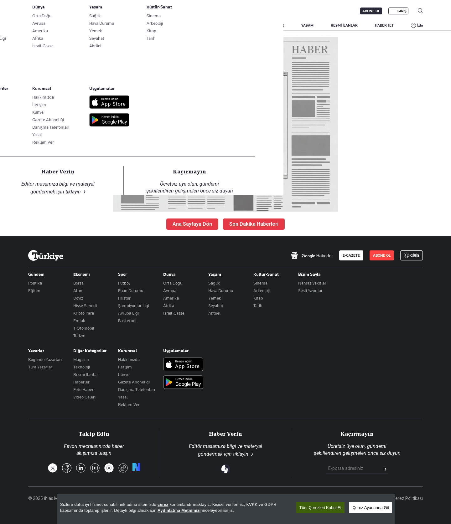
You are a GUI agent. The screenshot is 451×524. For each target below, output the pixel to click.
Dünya (169, 274)
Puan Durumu (130, 290)
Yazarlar (36, 350)
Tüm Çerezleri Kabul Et (320, 507)
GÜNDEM (153, 25)
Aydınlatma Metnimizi (179, 510)
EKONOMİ (219, 25)
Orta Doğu (172, 282)
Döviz (78, 298)
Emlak (79, 320)
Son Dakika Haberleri (253, 224)
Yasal (123, 396)
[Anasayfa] (45, 255)
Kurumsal (127, 350)
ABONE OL (371, 11)
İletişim (125, 366)
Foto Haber (83, 389)
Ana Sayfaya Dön (192, 224)
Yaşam (214, 274)
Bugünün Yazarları (45, 359)
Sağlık (214, 282)
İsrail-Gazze (173, 313)
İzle (420, 25)
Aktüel (214, 313)
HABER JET (384, 25)
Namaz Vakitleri (312, 282)
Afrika (168, 305)
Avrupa (169, 290)
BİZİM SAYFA (117, 25)
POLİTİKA (186, 25)
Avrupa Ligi (128, 313)
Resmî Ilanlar (85, 374)
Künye (123, 374)
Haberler (81, 381)
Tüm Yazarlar (40, 366)
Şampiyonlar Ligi (133, 305)
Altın (77, 290)
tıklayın (240, 454)
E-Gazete (60, 11)
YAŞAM (307, 25)
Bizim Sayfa (309, 274)
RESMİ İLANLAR (344, 25)
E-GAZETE (351, 255)
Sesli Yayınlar (310, 290)
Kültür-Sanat (266, 274)
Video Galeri (84, 396)
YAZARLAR (80, 25)
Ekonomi (81, 274)
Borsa (78, 282)
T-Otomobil (83, 328)
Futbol (124, 282)
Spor (122, 274)
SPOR (279, 25)
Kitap (258, 298)
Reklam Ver (129, 404)
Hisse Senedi (85, 305)
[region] (226, 509)
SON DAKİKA (43, 25)
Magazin (81, 359)
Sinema (260, 282)
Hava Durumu (220, 290)
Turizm (79, 335)
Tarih (257, 305)
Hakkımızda (129, 359)
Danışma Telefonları (136, 389)
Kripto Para (83, 313)
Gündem (36, 274)
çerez (163, 504)
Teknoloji (81, 366)
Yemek (214, 298)
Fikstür (124, 298)
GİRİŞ (402, 11)
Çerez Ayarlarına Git (370, 507)
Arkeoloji (261, 290)
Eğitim (34, 290)
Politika (35, 282)
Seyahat (215, 305)
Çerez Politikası (407, 498)
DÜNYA (251, 25)
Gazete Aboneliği (99, 11)
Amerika (171, 298)
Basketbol (127, 320)
